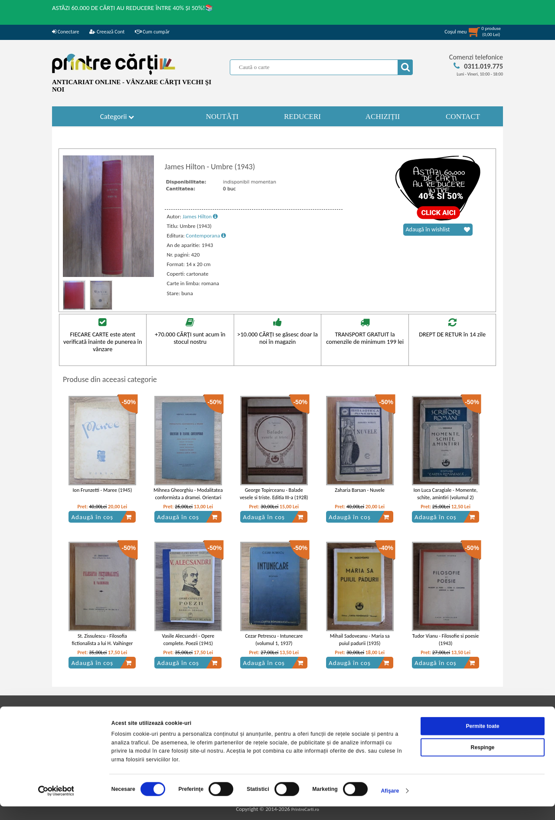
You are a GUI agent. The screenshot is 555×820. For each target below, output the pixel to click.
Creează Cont (106, 32)
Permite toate (482, 740)
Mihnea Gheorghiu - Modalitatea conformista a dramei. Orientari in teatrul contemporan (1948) (188, 497)
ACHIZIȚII (383, 116)
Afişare (390, 804)
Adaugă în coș (101, 517)
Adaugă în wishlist (438, 229)
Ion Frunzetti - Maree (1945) (102, 490)
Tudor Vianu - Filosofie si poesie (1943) (445, 639)
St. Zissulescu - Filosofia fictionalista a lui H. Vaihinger (102, 639)
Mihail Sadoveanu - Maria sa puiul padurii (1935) (360, 639)
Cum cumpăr (152, 32)
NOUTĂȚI (222, 116)
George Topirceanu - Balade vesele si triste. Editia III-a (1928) (274, 494)
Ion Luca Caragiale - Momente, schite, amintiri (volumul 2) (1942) (445, 497)
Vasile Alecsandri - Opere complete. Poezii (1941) (188, 639)
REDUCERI (302, 116)
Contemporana (206, 235)
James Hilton (200, 216)
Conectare (65, 32)
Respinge (483, 760)
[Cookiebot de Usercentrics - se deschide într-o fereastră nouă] (56, 804)
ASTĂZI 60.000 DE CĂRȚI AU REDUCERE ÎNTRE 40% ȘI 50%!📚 (132, 8)
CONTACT (463, 116)
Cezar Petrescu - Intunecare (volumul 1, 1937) (274, 639)
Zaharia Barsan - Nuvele (360, 490)
